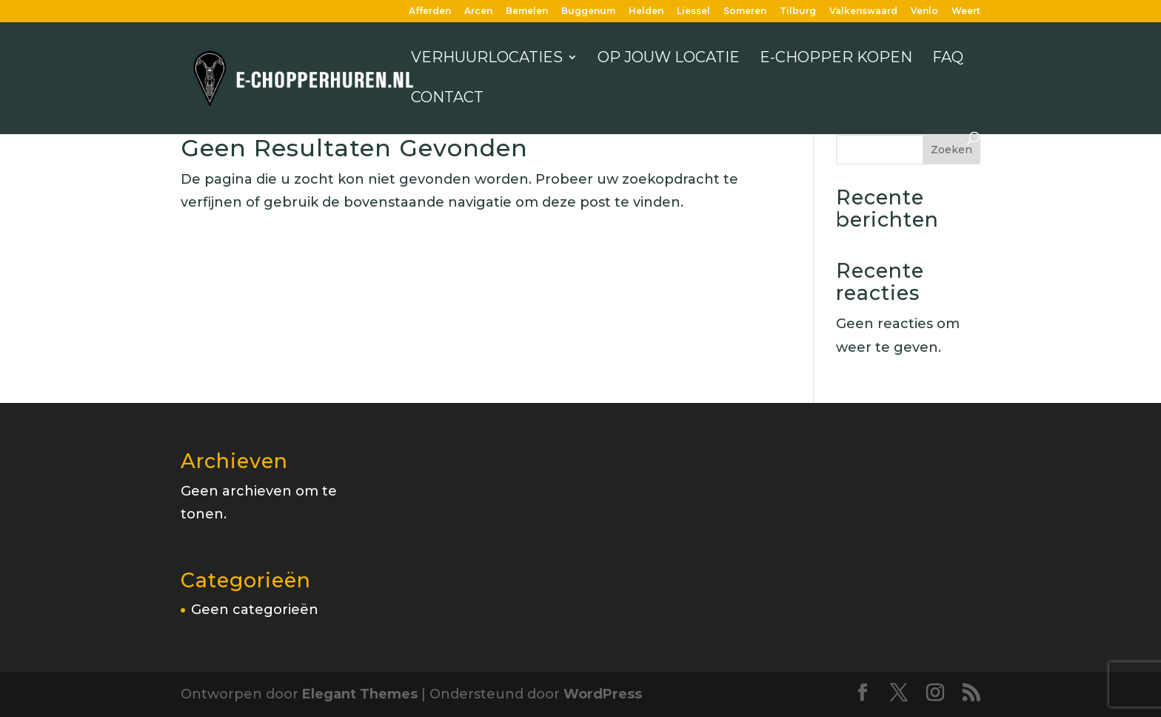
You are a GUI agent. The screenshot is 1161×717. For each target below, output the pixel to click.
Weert (965, 11)
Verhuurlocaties (487, 59)
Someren (744, 11)
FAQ (947, 59)
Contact (447, 99)
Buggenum (588, 11)
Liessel (693, 11)
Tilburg (798, 11)
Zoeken (951, 149)
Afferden (430, 11)
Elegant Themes (360, 694)
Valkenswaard (863, 11)
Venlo (924, 11)
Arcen (478, 11)
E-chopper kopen (836, 59)
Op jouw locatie (669, 59)
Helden (646, 11)
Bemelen (527, 11)
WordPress (602, 694)
